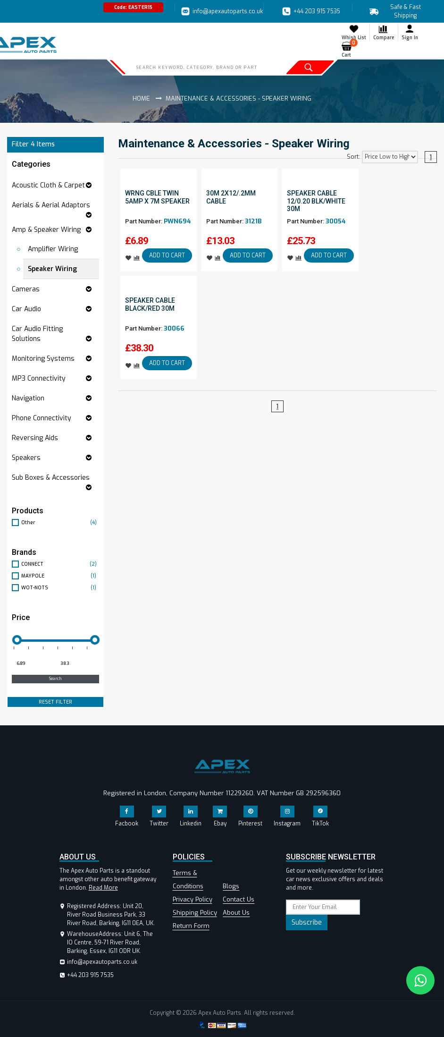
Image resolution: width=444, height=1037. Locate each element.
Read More (103, 888)
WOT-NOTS (60, 587)
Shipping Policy (195, 913)
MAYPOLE (60, 575)
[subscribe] (323, 907)
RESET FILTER (55, 702)
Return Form (191, 926)
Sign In (410, 32)
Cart (348, 49)
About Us (236, 913)
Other (60, 522)
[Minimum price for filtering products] (33, 664)
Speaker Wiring (52, 268)
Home (141, 98)
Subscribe (307, 922)
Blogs (231, 886)
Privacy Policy (192, 899)
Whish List (354, 32)
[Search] (198, 67)
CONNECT (60, 564)
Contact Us (238, 899)
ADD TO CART (167, 255)
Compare (383, 32)
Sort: (353, 157)
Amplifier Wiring (53, 249)
